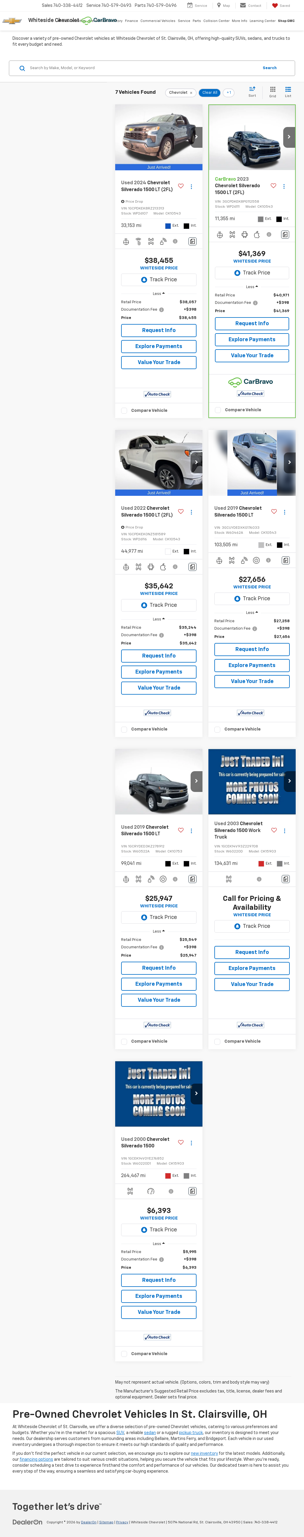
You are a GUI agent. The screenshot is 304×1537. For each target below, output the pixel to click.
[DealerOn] (27, 1522)
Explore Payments (158, 346)
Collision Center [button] (216, 21)
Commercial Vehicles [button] (157, 21)
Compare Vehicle (149, 410)
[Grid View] (271, 92)
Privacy (122, 1522)
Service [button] (184, 21)
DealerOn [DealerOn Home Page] (88, 1522)
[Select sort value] (254, 92)
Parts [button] (197, 21)
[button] (196, 137)
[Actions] (191, 186)
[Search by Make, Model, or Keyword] (143, 68)
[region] (159, 310)
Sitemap (106, 1522)
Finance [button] (131, 21)
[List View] (288, 92)
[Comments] (193, 241)
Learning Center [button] (263, 21)
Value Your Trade (159, 362)
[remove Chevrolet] (181, 92)
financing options (36, 1459)
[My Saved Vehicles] (280, 5)
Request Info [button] (159, 330)
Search (270, 68)
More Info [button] (239, 21)
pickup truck (191, 1433)
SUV (120, 1433)
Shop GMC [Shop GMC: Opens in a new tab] (286, 21)
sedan (150, 1433)
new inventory (204, 1454)
